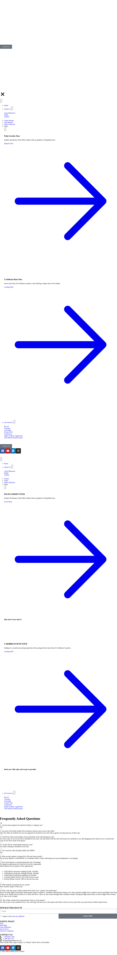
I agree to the (14, 916)
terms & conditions (18, 916)
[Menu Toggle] (1, 459)
